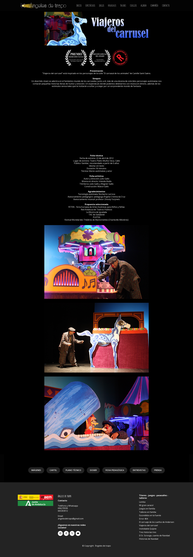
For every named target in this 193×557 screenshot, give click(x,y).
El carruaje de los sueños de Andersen (156, 522)
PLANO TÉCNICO (73, 470)
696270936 (63, 508)
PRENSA (158, 470)
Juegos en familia (147, 508)
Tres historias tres (147, 532)
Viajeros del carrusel (148, 525)
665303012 (63, 510)
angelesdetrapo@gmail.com (70, 518)
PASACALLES (112, 5)
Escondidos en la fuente (150, 515)
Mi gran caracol (146, 505)
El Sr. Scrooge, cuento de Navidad (154, 535)
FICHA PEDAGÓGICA (114, 470)
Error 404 (143, 518)
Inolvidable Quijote (147, 528)
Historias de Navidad (148, 538)
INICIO (78, 5)
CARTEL (53, 470)
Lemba (142, 502)
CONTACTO (165, 5)
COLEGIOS (133, 5)
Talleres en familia (147, 512)
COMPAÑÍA (154, 5)
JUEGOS (101, 5)
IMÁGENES (36, 470)
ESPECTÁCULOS (90, 5)
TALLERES (123, 5)
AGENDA (143, 5)
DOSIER (93, 470)
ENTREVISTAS (139, 470)
